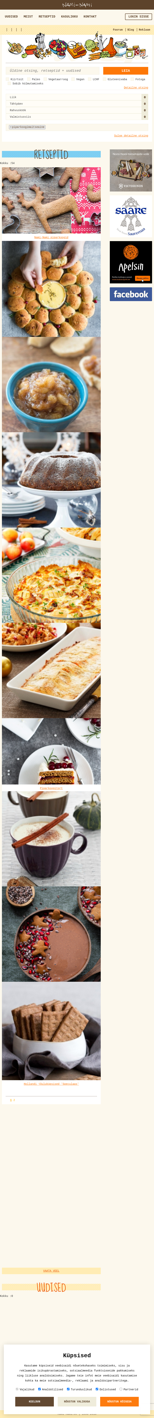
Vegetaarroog (58, 79)
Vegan (80, 79)
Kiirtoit (17, 79)
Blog (131, 29)
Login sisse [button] (138, 16)
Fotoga (140, 79)
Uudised (11, 16)
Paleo (36, 79)
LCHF (96, 79)
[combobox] (77, 97)
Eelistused (106, 1389)
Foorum (118, 29)
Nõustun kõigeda (119, 1401)
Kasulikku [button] (69, 16)
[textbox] (66, 127)
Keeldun (34, 1401)
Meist (28, 16)
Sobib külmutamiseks (28, 83)
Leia (126, 71)
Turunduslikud (79, 1389)
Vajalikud (25, 1389)
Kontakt (90, 16)
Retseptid (47, 16)
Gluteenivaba (117, 79)
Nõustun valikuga (77, 1401)
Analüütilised (50, 1389)
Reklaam (144, 29)
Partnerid (129, 1389)
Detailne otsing (136, 87)
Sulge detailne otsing (131, 135)
